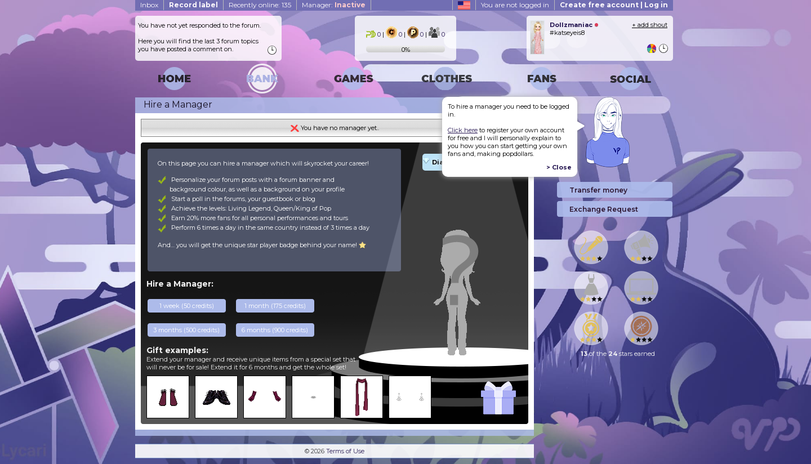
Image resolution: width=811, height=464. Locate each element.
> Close (559, 167)
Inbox (149, 5)
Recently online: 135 (260, 5)
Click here (463, 130)
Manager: (334, 5)
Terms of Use (345, 451)
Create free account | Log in (614, 5)
